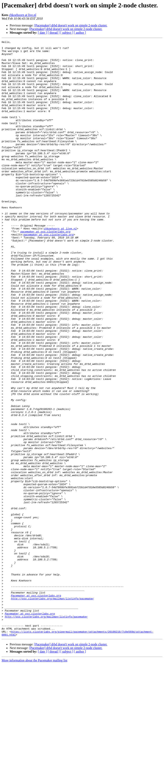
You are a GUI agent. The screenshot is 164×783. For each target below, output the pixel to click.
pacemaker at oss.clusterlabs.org (45, 270)
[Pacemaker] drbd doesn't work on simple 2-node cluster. (70, 25)
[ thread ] (54, 32)
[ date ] (42, 32)
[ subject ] (66, 32)
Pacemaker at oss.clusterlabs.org (36, 707)
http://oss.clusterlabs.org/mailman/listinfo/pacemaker (52, 710)
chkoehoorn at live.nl (22, 15)
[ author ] (80, 32)
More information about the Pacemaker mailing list (34, 779)
